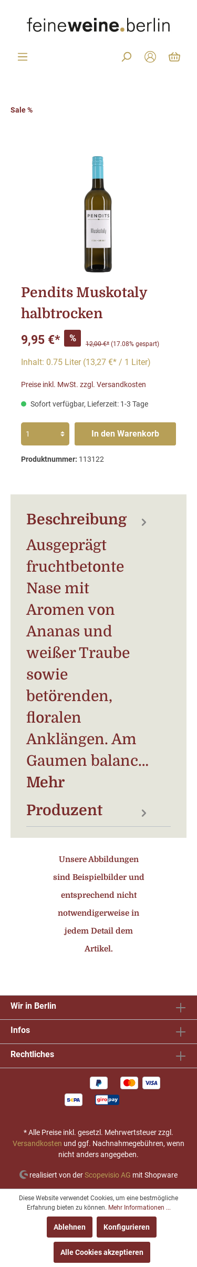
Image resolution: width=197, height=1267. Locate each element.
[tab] (88, 650)
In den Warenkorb (125, 434)
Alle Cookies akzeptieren (101, 1252)
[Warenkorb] (174, 57)
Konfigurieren (126, 1227)
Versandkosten (37, 1143)
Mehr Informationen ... (139, 1207)
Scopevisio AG (108, 1174)
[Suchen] (126, 57)
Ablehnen (70, 1227)
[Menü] (23, 57)
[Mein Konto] (150, 57)
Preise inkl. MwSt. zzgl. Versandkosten (83, 384)
